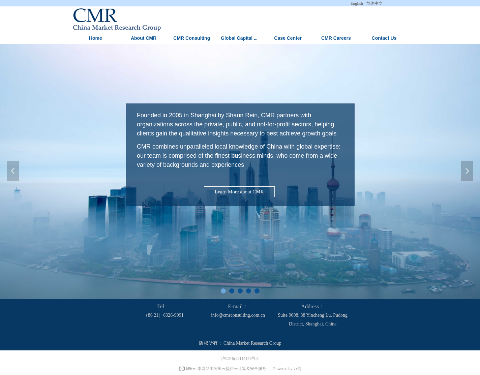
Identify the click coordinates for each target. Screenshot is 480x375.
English (357, 3)
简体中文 (374, 3)
